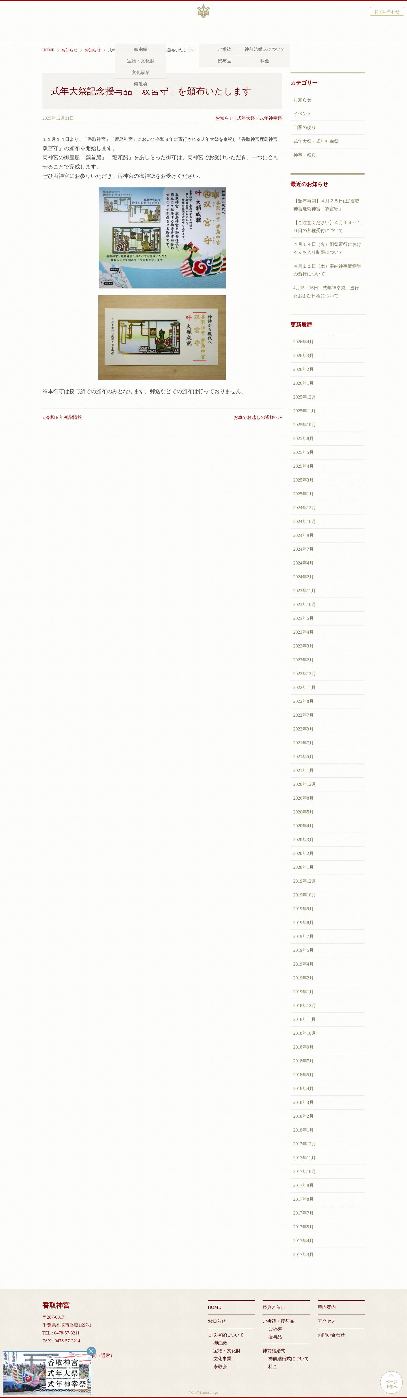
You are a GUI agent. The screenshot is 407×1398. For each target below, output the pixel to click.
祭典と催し (159, 32)
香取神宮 (203, 11)
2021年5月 (303, 756)
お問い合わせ (387, 11)
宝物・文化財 (227, 1350)
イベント (302, 113)
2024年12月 (304, 507)
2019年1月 (303, 991)
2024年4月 (303, 563)
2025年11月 (304, 410)
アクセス (304, 32)
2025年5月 (303, 452)
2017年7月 (303, 1213)
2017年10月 (304, 1171)
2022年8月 (303, 701)
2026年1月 (303, 383)
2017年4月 (303, 1240)
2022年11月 (304, 687)
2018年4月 (303, 1088)
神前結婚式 (240, 32)
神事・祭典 (304, 155)
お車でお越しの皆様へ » (257, 417)
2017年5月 (303, 1226)
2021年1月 (303, 770)
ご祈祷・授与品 (199, 32)
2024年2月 (303, 576)
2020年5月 (303, 812)
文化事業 (222, 1358)
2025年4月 (303, 466)
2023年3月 (303, 646)
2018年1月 (303, 1130)
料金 (272, 1366)
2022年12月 (304, 673)
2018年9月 (303, 1047)
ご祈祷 (275, 1329)
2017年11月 (304, 1157)
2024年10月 (304, 521)
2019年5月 (303, 950)
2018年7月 (303, 1060)
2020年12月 (304, 784)
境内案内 (274, 32)
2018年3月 (303, 1102)
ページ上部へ (391, 1384)
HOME (214, 1307)
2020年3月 (303, 839)
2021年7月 (303, 742)
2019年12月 (304, 881)
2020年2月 (303, 853)
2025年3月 (303, 480)
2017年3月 (303, 1254)
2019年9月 (303, 908)
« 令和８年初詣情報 (62, 417)
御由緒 (220, 1342)
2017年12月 (304, 1143)
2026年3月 (303, 355)
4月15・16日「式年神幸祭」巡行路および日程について (326, 291)
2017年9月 (303, 1185)
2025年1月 (303, 493)
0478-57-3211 (66, 1333)
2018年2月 (303, 1116)
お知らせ (224, 118)
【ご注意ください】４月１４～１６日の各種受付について (327, 226)
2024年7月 (303, 549)
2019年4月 (303, 964)
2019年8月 (303, 922)
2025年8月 (303, 438)
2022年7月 (303, 715)
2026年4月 (303, 341)
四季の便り (304, 127)
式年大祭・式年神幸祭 (259, 118)
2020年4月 (303, 825)
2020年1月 (303, 867)
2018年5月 (303, 1074)
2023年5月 (303, 618)
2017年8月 (303, 1199)
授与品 (275, 1336)
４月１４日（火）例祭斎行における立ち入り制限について (327, 248)
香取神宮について (115, 32)
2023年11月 (304, 590)
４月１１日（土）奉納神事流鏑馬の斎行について (327, 270)
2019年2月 (303, 977)
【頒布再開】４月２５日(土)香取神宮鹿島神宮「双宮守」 (326, 204)
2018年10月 (304, 1033)
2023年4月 (303, 632)
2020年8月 (303, 798)
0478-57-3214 (67, 1340)
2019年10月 (304, 894)
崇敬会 (220, 1366)
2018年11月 (304, 1019)
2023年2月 (303, 659)
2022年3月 (303, 729)
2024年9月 (303, 535)
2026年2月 (303, 369)
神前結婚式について (288, 1358)
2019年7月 (303, 936)
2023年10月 (304, 604)
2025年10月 (304, 424)
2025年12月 (304, 397)
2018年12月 (304, 1005)
